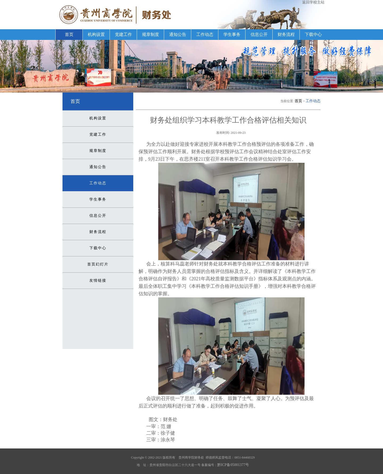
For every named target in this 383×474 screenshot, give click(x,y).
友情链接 (97, 280)
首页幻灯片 (98, 264)
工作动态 (204, 34)
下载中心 (313, 34)
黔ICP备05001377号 (233, 465)
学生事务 (231, 34)
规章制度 (150, 34)
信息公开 (259, 34)
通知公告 (177, 34)
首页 (69, 34)
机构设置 (96, 34)
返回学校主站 (313, 2)
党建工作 (123, 34)
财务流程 (286, 34)
